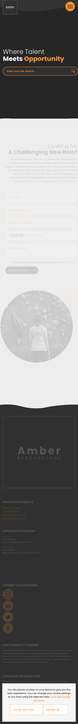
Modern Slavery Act (14, 518)
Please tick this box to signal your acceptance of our (44, 262)
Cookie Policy (10, 511)
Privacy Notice (11, 507)
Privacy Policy (68, 262)
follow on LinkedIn (67, 181)
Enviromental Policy (14, 514)
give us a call (35, 181)
